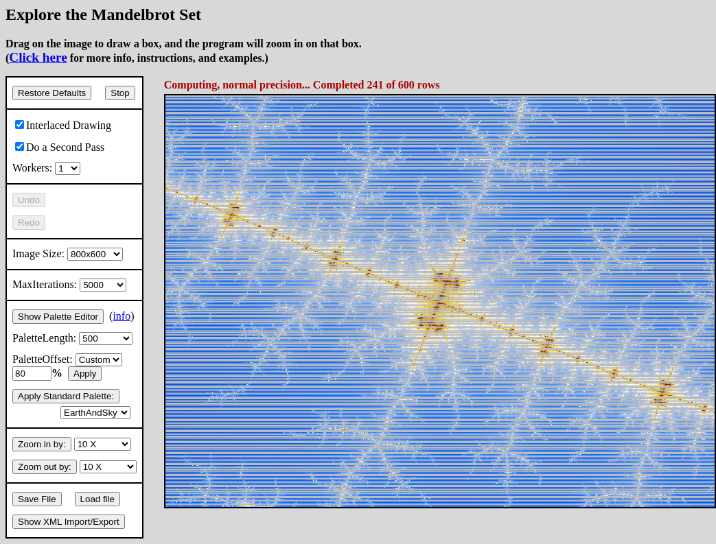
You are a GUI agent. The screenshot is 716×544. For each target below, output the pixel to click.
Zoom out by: (44, 467)
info (121, 316)
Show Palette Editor (58, 316)
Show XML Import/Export (68, 522)
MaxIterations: (69, 284)
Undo (29, 200)
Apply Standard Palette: (66, 396)
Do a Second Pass (59, 147)
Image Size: (67, 253)
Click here (38, 57)
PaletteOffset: (67, 359)
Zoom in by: (42, 444)
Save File (37, 499)
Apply (84, 373)
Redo (29, 222)
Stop (120, 93)
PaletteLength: (72, 338)
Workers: (46, 168)
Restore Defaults (52, 93)
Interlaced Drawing (63, 125)
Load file (97, 499)
